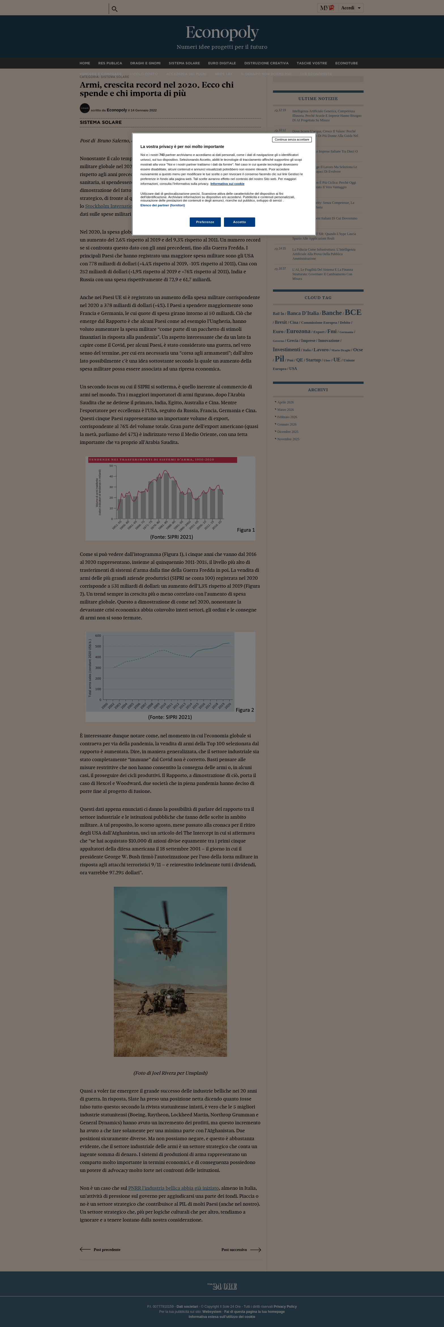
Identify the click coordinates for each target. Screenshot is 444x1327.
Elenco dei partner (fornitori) (162, 205)
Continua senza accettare (292, 139)
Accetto (239, 222)
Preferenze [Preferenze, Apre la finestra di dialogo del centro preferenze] (205, 222)
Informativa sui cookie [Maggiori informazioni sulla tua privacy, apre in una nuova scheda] (227, 183)
